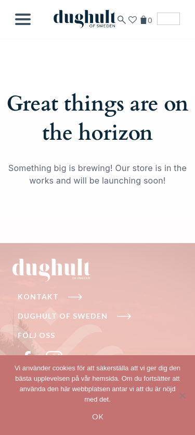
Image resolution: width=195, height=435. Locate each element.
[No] (182, 395)
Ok (97, 416)
